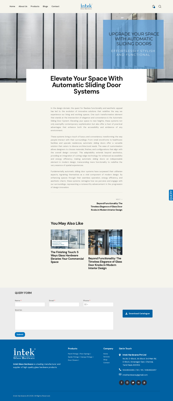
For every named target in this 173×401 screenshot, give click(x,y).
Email (52, 300)
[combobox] (86, 304)
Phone (86, 300)
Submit (20, 334)
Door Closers (73, 360)
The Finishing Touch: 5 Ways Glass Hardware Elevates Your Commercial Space (67, 257)
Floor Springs (85, 354)
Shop (105, 360)
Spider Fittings (73, 357)
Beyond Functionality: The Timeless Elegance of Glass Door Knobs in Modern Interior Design (105, 263)
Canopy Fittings (86, 357)
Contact (106, 363)
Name (18, 300)
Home (105, 354)
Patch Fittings (73, 354)
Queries (18, 310)
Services (106, 357)
